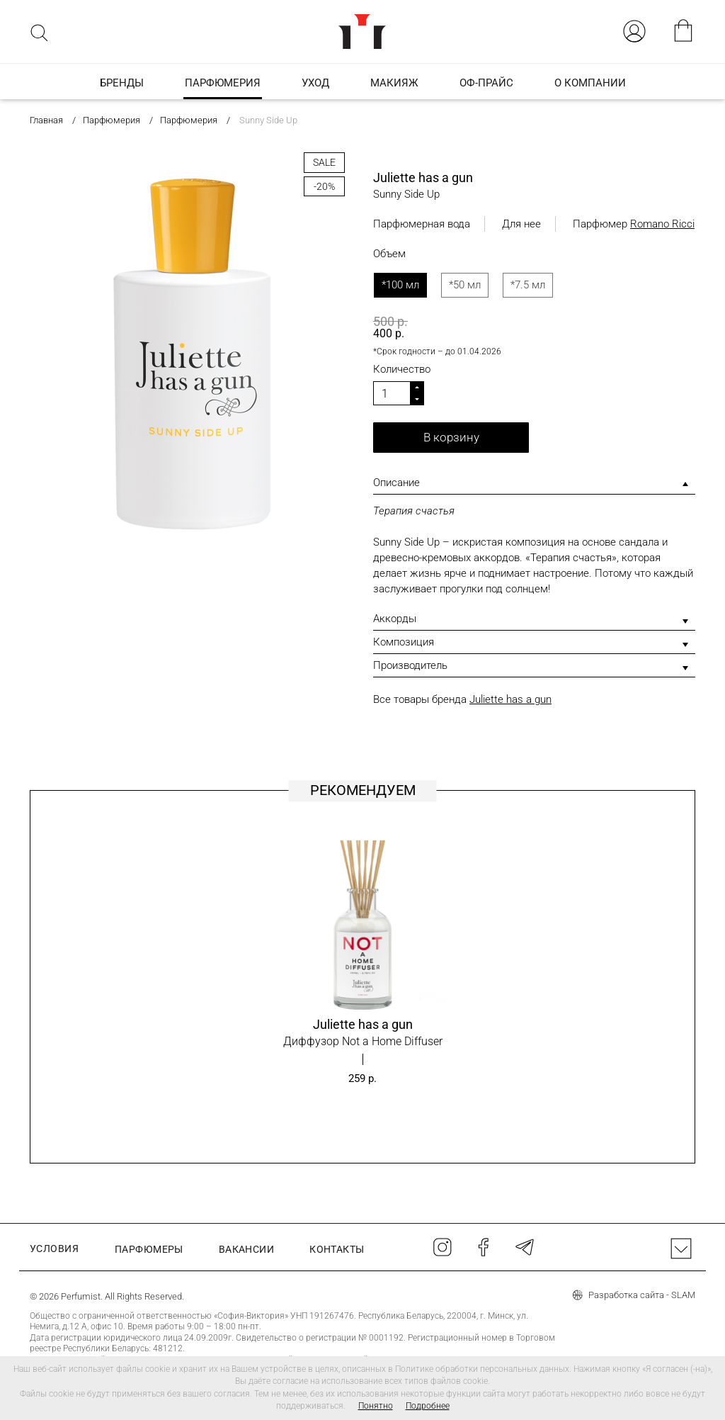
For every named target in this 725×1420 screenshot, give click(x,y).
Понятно (375, 1406)
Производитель (410, 665)
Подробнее (428, 1406)
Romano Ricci (662, 224)
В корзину (451, 437)
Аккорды (394, 618)
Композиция (403, 642)
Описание (396, 482)
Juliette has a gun (510, 699)
